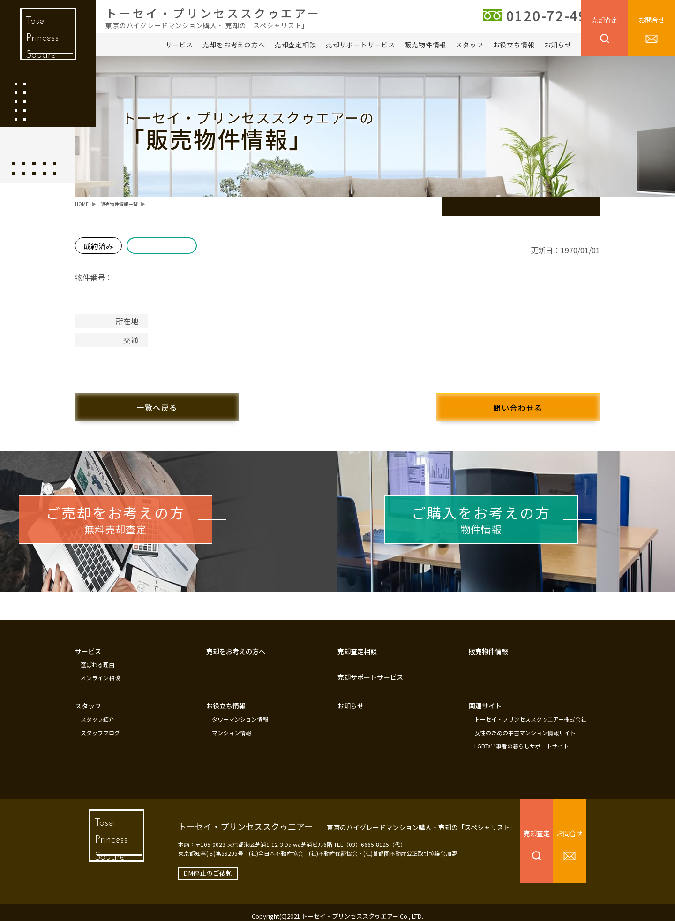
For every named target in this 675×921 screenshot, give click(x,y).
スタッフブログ (100, 726)
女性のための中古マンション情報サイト (525, 726)
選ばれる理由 (97, 660)
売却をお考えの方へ (233, 44)
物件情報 (501, 519)
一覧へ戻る (168, 403)
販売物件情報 (425, 44)
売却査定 (605, 19)
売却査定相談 (295, 44)
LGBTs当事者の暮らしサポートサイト (521, 738)
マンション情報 (231, 726)
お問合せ (651, 19)
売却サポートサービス (360, 44)
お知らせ (558, 44)
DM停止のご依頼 (193, 865)
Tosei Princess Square (41, 42)
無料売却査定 (136, 519)
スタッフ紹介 (97, 713)
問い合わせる (506, 404)
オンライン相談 (100, 673)
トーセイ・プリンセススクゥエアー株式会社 (530, 713)
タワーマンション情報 (240, 713)
